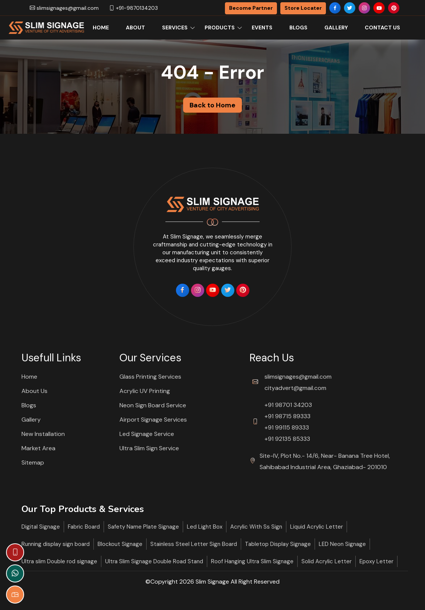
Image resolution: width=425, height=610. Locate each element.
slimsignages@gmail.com (64, 8)
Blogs (298, 27)
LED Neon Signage (342, 544)
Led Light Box (204, 527)
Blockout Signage (120, 544)
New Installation (43, 434)
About (135, 27)
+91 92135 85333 (287, 439)
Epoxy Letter (376, 561)
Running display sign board (55, 544)
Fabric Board (84, 527)
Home (101, 27)
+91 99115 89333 (286, 427)
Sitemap (32, 462)
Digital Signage (40, 527)
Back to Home (212, 105)
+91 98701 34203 (288, 405)
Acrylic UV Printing (144, 391)
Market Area (38, 448)
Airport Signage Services (153, 419)
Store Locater (303, 8)
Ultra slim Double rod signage (59, 561)
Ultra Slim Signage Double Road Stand (154, 561)
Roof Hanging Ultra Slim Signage (252, 561)
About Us (34, 391)
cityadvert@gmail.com (295, 388)
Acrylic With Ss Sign (256, 527)
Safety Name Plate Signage (143, 527)
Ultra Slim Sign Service (149, 448)
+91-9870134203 (133, 8)
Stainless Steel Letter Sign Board (193, 544)
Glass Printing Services (150, 377)
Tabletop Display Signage (278, 544)
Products (220, 27)
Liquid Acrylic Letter (316, 527)
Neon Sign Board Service (152, 405)
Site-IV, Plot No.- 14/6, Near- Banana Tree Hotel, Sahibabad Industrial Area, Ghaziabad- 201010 (325, 461)
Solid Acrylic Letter (326, 561)
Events (262, 27)
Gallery (336, 27)
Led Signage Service (146, 434)
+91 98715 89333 (287, 416)
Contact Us (382, 27)
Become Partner (251, 8)
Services (175, 27)
